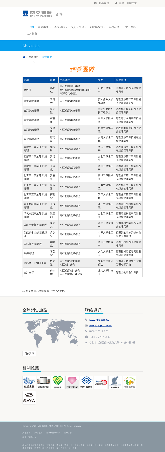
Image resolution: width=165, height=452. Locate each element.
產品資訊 (60, 27)
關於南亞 (44, 27)
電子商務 (130, 27)
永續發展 (115, 27)
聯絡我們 (101, 3)
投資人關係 (78, 27)
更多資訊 (29, 353)
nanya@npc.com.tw (100, 325)
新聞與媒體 (97, 27)
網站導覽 (38, 432)
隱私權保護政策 (53, 432)
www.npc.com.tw (99, 319)
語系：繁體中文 (126, 3)
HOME (31, 27)
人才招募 (32, 33)
